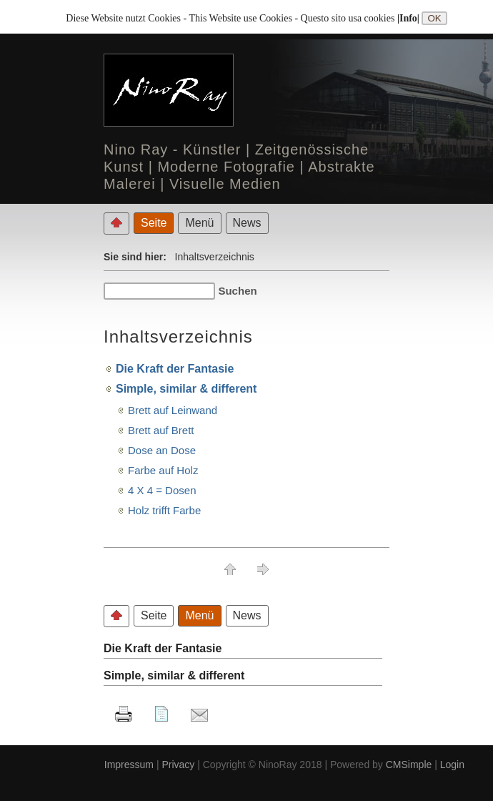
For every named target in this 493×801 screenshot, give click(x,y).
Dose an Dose (162, 450)
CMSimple (409, 764)
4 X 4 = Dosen (162, 490)
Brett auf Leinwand (172, 410)
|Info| (409, 18)
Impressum (129, 764)
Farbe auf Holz (163, 470)
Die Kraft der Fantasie (175, 369)
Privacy (177, 764)
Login (452, 764)
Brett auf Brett (161, 430)
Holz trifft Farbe (164, 510)
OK (434, 18)
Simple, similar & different (186, 389)
